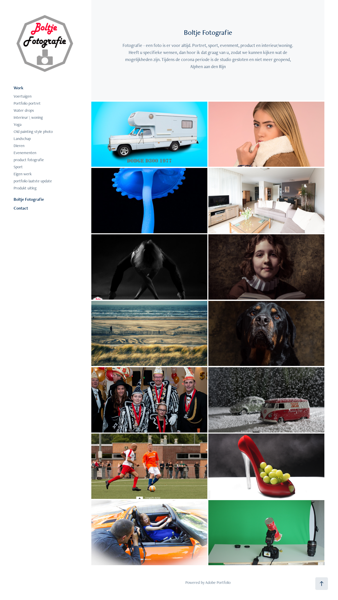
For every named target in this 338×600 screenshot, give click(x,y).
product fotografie (29, 159)
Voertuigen (23, 96)
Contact (21, 208)
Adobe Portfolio (218, 582)
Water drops (24, 110)
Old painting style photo (33, 131)
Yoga (17, 124)
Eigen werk (23, 174)
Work (18, 88)
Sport (18, 166)
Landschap (22, 138)
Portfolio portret (27, 103)
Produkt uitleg (25, 188)
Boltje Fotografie (29, 199)
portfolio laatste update (33, 181)
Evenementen (25, 152)
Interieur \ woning (28, 117)
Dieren (19, 145)
